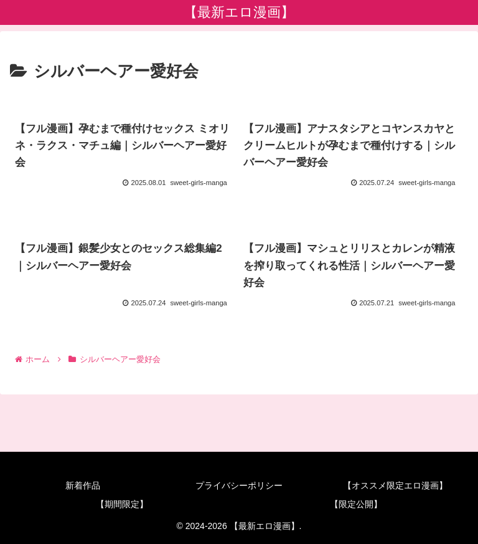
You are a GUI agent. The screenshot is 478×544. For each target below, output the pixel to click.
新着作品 (82, 485)
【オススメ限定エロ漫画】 (395, 485)
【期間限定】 (122, 504)
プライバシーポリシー (239, 485)
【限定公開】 (356, 504)
